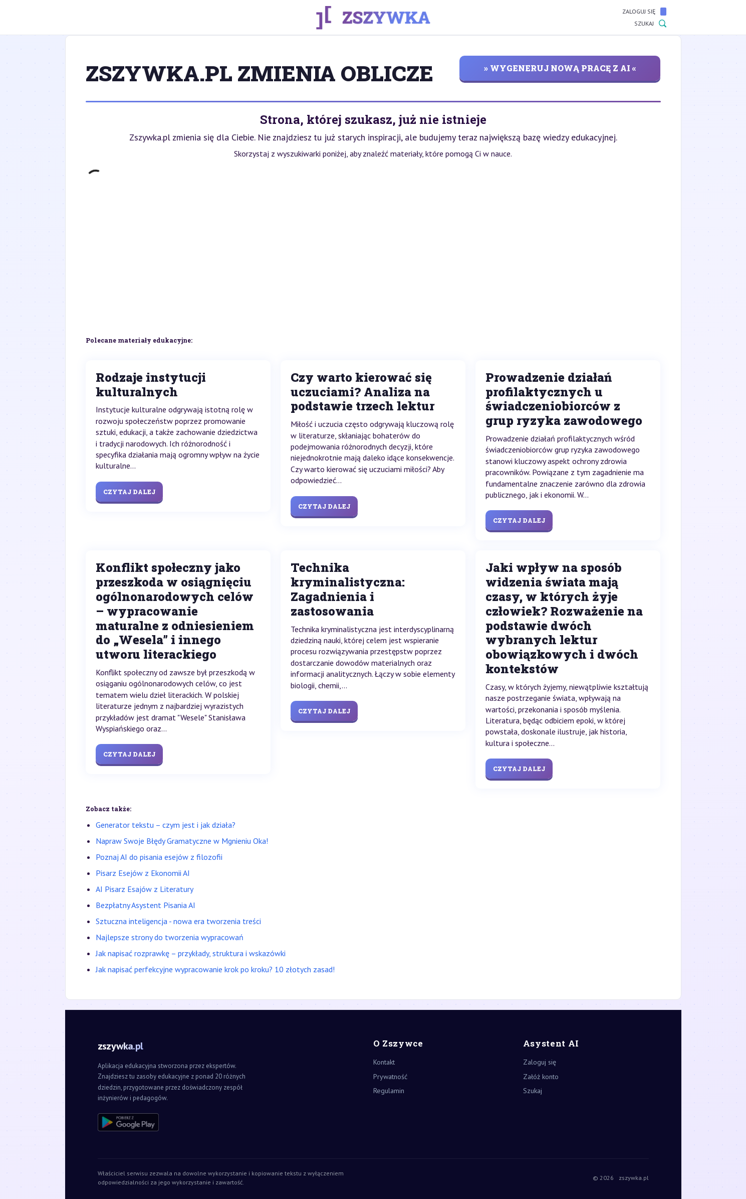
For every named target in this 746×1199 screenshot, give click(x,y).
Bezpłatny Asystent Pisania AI (145, 905)
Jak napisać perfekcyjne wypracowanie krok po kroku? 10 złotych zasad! (215, 969)
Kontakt (384, 1062)
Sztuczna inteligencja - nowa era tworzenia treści (178, 921)
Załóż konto (541, 1076)
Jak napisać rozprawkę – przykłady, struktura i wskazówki (191, 953)
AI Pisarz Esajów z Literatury (144, 889)
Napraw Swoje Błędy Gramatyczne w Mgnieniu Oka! (182, 841)
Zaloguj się (644, 12)
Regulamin (388, 1090)
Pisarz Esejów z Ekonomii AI (143, 873)
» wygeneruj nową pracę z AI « (560, 68)
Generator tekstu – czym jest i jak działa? (165, 825)
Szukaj (650, 24)
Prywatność (390, 1076)
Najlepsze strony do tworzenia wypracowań (169, 937)
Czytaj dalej (129, 492)
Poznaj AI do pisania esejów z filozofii (159, 857)
